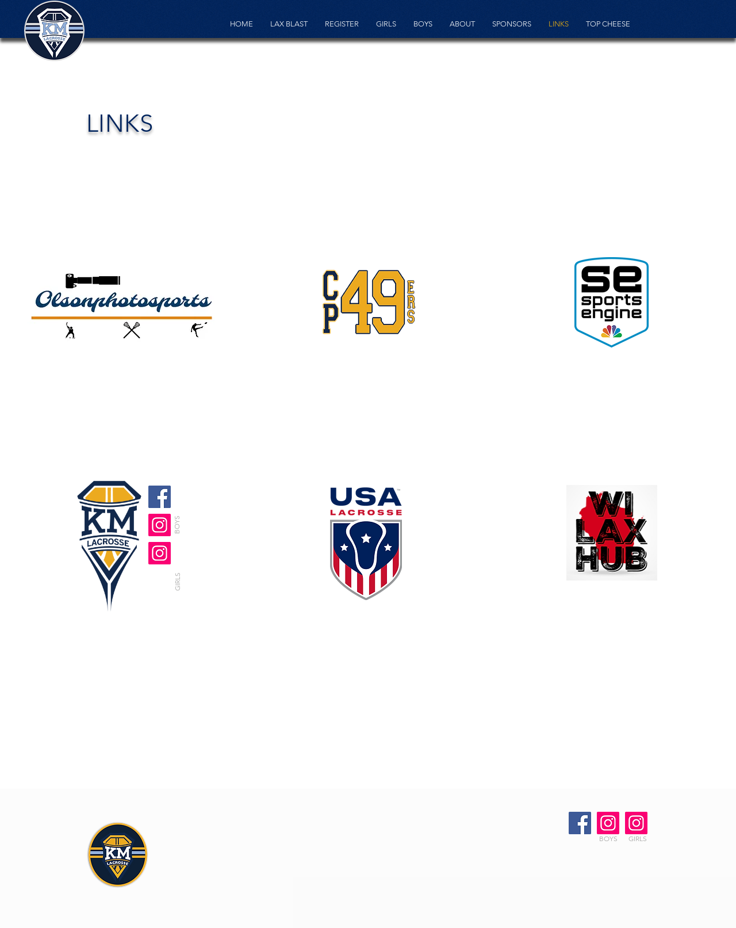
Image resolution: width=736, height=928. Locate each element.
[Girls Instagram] (159, 525)
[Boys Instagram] (608, 823)
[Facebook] (159, 497)
